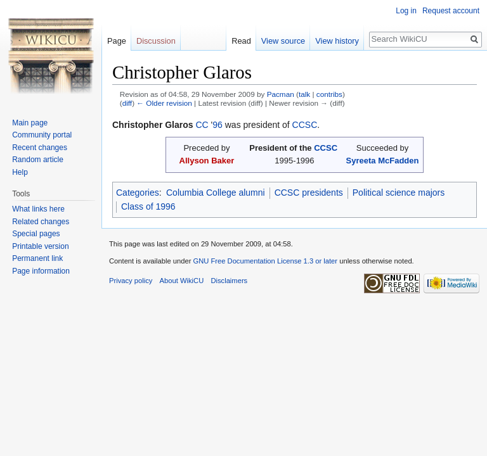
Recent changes (39, 147)
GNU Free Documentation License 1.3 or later (265, 261)
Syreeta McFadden (382, 160)
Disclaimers (229, 280)
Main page (30, 122)
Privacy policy (130, 280)
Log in (406, 10)
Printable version (40, 246)
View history (337, 41)
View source (283, 41)
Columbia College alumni (215, 192)
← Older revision (164, 103)
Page (116, 41)
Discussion (156, 41)
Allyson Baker (207, 160)
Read (241, 41)
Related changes (40, 221)
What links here (38, 209)
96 (217, 125)
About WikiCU (182, 280)
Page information (41, 271)
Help (20, 172)
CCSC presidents (309, 192)
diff (127, 103)
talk (304, 94)
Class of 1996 (148, 206)
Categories (137, 192)
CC (201, 125)
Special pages (36, 233)
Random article (37, 159)
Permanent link (37, 258)
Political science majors (399, 192)
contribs (329, 94)
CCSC (305, 125)
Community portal (42, 134)
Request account (450, 10)
